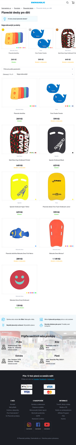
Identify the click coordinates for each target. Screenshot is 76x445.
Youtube (36, 379)
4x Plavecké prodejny (13, 416)
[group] (14, 46)
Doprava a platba (37, 407)
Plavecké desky (28, 8)
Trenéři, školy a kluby (63, 404)
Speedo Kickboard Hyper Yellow (19, 207)
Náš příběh (12, 407)
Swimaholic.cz (6, 8)
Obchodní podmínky (38, 413)
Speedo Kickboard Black (56, 160)
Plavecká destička (19, 113)
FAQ (63, 416)
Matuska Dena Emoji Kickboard (19, 300)
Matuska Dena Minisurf (56, 253)
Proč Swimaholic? (13, 413)
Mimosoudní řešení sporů (38, 410)
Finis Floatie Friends (56, 113)
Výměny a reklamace (38, 404)
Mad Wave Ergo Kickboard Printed (19, 160)
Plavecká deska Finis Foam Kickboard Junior (56, 207)
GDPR (38, 416)
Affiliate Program (63, 413)
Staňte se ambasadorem (63, 410)
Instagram (51, 379)
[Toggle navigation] (3, 2)
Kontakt (12, 404)
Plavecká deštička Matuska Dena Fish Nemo (19, 253)
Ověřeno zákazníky (13, 410)
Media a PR (63, 407)
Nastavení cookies (38, 419)
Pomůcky (17, 8)
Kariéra (63, 419)
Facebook (43, 379)
